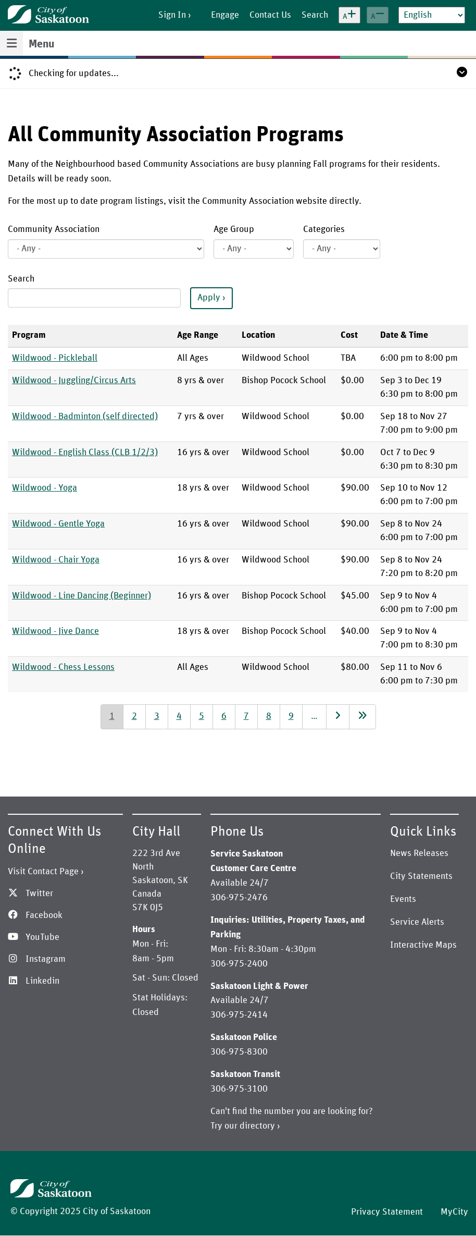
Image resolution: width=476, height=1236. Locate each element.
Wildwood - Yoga (44, 488)
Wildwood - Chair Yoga (55, 560)
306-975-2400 (239, 964)
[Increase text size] (349, 15)
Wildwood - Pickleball (54, 358)
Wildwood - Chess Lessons (63, 667)
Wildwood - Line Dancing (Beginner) (81, 596)
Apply (208, 297)
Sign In (172, 15)
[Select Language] (431, 15)
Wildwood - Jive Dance (55, 631)
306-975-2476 (239, 897)
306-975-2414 (239, 1015)
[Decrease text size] (378, 15)
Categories (324, 229)
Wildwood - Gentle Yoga (58, 524)
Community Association (53, 229)
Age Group (234, 229)
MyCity (454, 1212)
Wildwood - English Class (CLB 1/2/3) (85, 452)
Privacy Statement (387, 1212)
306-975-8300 (239, 1052)
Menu (41, 44)
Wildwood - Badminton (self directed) (85, 416)
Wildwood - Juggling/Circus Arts (74, 380)
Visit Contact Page (43, 871)
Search (21, 279)
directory (257, 1126)
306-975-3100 (239, 1089)
